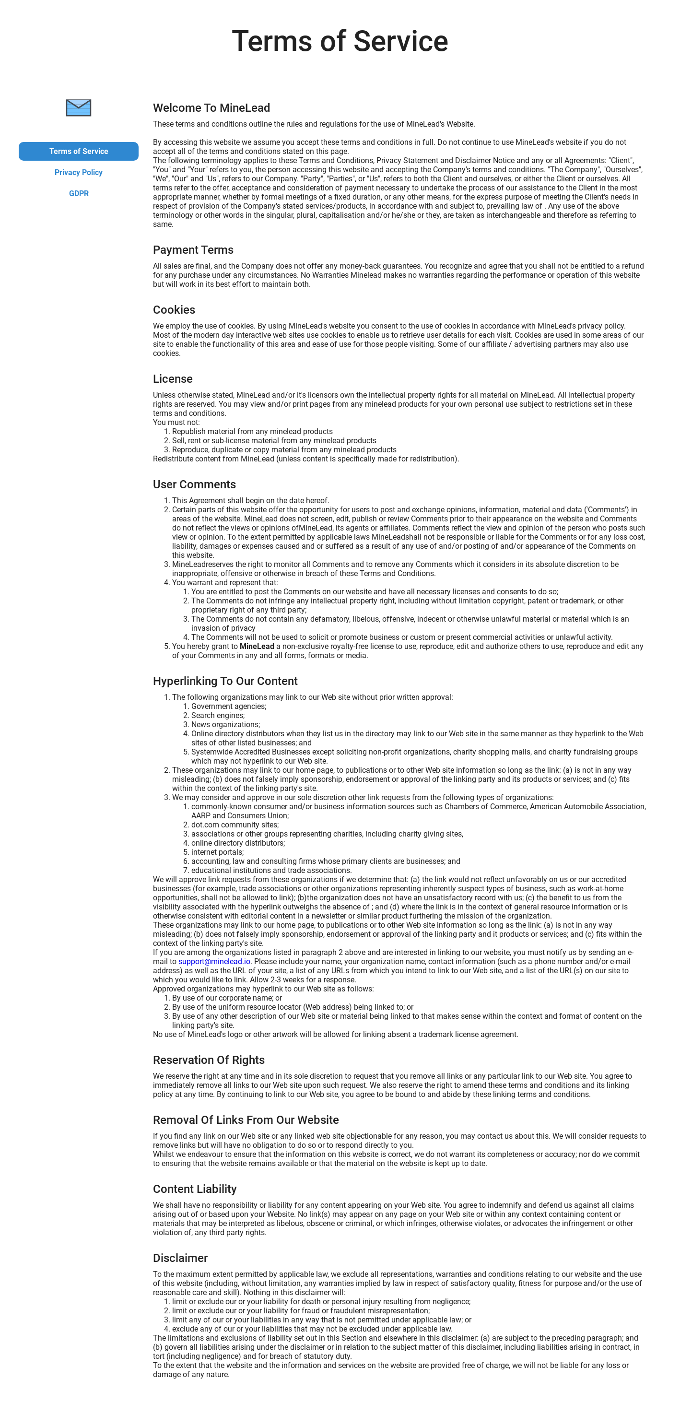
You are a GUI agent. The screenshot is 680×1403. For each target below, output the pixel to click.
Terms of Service (78, 151)
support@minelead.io (214, 961)
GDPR (79, 193)
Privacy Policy (79, 172)
